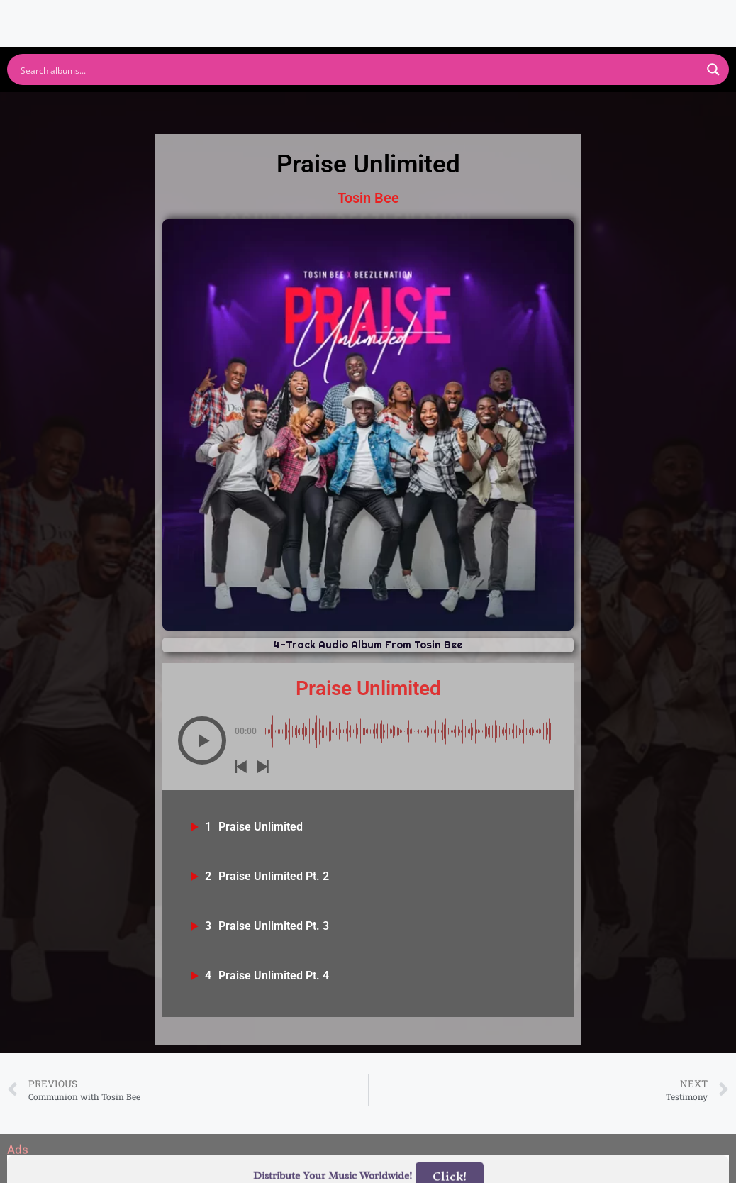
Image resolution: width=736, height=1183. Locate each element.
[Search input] (359, 69)
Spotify (140, 108)
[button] (202, 740)
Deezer (524, 108)
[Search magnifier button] (713, 69)
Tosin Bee (368, 197)
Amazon (436, 108)
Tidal (603, 108)
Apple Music (332, 108)
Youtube (228, 108)
